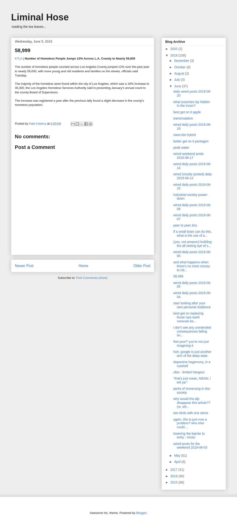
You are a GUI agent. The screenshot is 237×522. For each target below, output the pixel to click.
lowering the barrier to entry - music (189, 435)
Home (83, 266)
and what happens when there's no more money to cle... (191, 266)
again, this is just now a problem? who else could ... (190, 423)
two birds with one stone (190, 413)
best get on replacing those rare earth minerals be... (188, 317)
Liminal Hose (40, 17)
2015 (174, 482)
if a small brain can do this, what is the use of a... (192, 233)
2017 (174, 470)
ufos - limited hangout (188, 372)
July (177, 80)
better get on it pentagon (191, 141)
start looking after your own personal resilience (192, 305)
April (177, 462)
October (180, 67)
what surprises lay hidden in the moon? (191, 104)
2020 (174, 49)
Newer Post (24, 266)
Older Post (141, 266)
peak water (181, 147)
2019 (174, 55)
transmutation (183, 118)
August (179, 73)
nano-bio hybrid (184, 135)
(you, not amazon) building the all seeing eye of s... (192, 244)
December (182, 61)
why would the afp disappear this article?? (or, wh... (191, 403)
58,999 (178, 276)
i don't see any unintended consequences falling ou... (192, 331)
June (178, 86)
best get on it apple (187, 112)
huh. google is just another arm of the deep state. (192, 354)
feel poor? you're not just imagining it (191, 343)
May (177, 455)
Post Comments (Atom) (91, 278)
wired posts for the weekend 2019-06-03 (190, 446)
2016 (174, 476)
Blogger (141, 513)
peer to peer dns (185, 225)
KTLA (18, 58)
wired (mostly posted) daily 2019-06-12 (192, 176)
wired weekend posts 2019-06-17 (188, 156)
